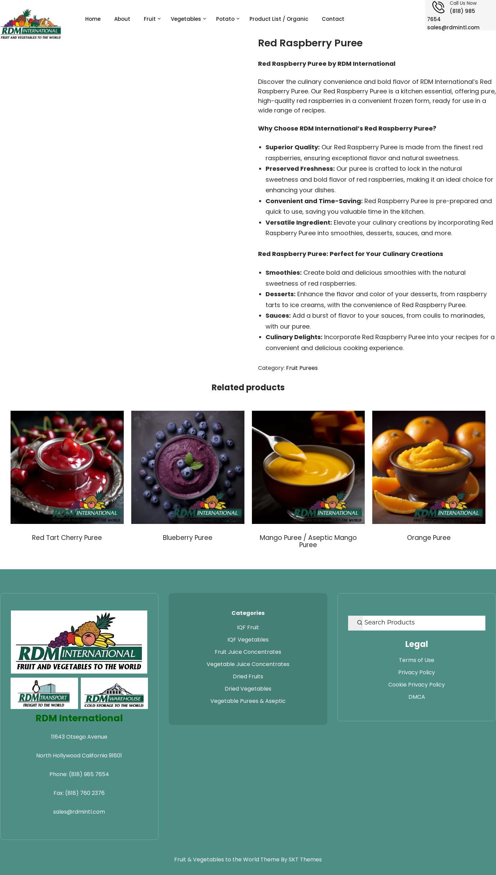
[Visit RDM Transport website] (44, 693)
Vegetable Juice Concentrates (248, 664)
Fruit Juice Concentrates (248, 652)
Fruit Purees (302, 368)
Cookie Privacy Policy (416, 685)
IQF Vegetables (248, 640)
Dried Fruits (248, 676)
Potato (225, 18)
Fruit (150, 18)
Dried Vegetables (248, 689)
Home (93, 18)
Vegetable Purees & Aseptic (248, 701)
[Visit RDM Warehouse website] (114, 693)
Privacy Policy (416, 672)
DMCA (416, 697)
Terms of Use (416, 660)
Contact (333, 18)
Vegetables (186, 18)
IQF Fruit (248, 627)
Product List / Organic (279, 18)
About (122, 18)
